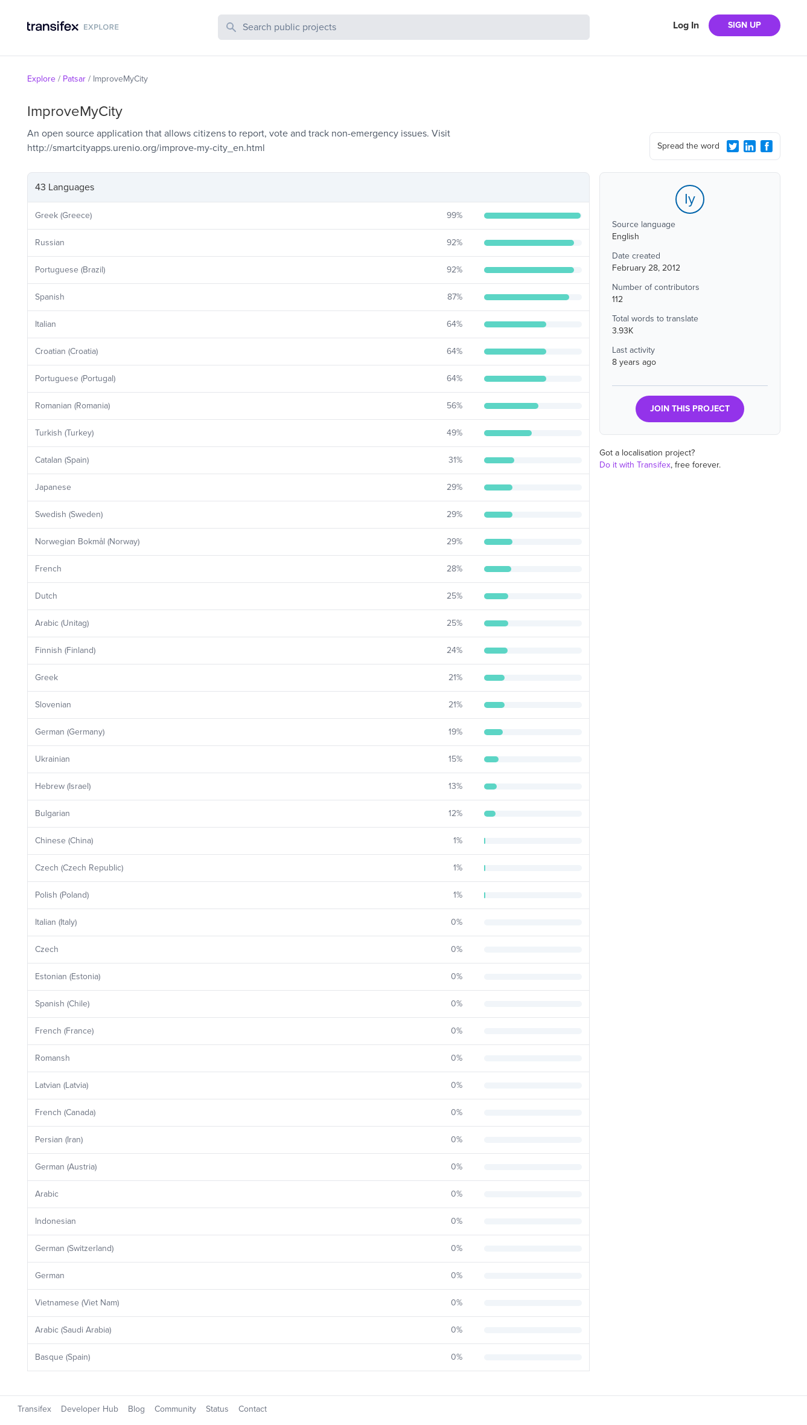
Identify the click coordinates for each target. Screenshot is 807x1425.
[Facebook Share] (766, 146)
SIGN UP (744, 25)
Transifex (34, 1409)
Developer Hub (89, 1409)
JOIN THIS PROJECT (690, 409)
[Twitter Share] (732, 146)
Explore (41, 79)
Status (217, 1409)
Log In (686, 25)
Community (175, 1409)
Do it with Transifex (635, 465)
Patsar (74, 79)
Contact (252, 1409)
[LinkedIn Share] (749, 146)
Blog (136, 1409)
